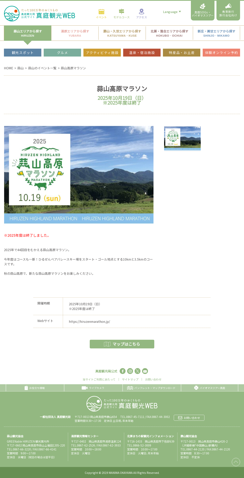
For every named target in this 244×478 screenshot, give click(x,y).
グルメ (62, 43)
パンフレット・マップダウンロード (151, 388)
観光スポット (23, 43)
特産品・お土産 (182, 43)
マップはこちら (122, 344)
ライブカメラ (93, 388)
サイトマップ (130, 379)
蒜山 (20, 68)
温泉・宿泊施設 (142, 43)
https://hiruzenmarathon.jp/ (89, 321)
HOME (8, 68)
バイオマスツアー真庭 (209, 388)
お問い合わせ (153, 379)
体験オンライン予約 (221, 43)
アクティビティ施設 (102, 43)
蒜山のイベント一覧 (42, 68)
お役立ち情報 (35, 387)
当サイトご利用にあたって (99, 379)
